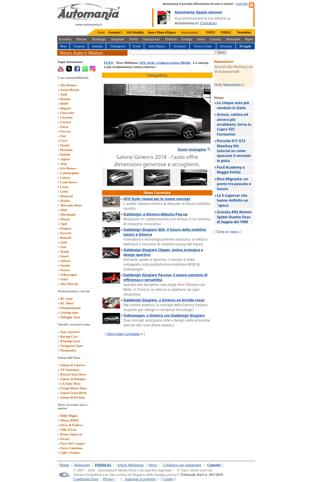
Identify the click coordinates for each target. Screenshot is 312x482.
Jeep (63, 164)
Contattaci (208, 23)
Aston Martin (69, 90)
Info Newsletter (228, 84)
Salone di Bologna (73, 379)
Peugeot (65, 228)
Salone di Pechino (72, 397)
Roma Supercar (71, 434)
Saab (63, 242)
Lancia (65, 177)
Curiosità (215, 39)
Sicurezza (226, 46)
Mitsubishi (67, 214)
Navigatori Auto (71, 346)
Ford (63, 140)
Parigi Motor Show (73, 388)
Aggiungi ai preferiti (139, 479)
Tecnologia (99, 39)
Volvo (64, 279)
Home (101, 32)
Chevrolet (67, 113)
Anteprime (117, 39)
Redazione (82, 465)
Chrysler (66, 117)
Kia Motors (68, 168)
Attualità (97, 46)
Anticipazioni (151, 39)
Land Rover (68, 182)
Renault (65, 237)
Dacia (64, 127)
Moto (63, 46)
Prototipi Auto (70, 341)
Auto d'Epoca (156, 46)
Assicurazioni (189, 32)
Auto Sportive (70, 332)
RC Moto (66, 303)
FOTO (108, 62)
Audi (63, 94)
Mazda (65, 200)
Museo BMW (69, 420)
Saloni (201, 39)
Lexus (64, 187)
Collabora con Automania (182, 465)
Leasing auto (69, 312)
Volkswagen (68, 274)
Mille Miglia (69, 416)
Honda (65, 145)
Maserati (66, 196)
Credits (168, 479)
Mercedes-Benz (71, 205)
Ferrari (65, 131)
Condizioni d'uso (86, 479)
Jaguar (65, 159)
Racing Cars (69, 336)
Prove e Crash (203, 46)
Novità (133, 39)
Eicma (64, 439)
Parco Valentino (71, 448)
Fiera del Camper (72, 443)
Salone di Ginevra (73, 365)
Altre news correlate (123, 333)
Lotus (64, 191)
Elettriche (171, 39)
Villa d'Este (68, 429)
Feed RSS (242, 4)
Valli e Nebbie (70, 452)
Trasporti (78, 46)
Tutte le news (227, 231)
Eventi (137, 46)
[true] (172, 52)
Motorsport (233, 39)
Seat (63, 247)
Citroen (65, 122)
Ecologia (186, 39)
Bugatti (65, 108)
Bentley (65, 99)
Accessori (180, 46)
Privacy (108, 479)
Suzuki (65, 265)
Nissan (65, 219)
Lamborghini (69, 173)
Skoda (64, 251)
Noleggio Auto (70, 317)
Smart (64, 256)
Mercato (82, 39)
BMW (64, 103)
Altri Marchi (69, 284)
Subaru (65, 261)
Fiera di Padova (71, 425)
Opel (63, 224)
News (152, 465)
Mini (63, 210)
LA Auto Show (70, 383)
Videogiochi (117, 46)
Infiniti (65, 154)
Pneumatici (68, 350)
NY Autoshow (70, 370)
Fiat (63, 136)
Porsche (65, 233)
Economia (65, 39)
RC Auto (66, 298)
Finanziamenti (70, 308)
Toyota (65, 270)
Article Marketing (130, 465)
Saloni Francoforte (73, 393)
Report (249, 39)
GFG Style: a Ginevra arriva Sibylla (164, 62)
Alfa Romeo (68, 85)
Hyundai (66, 150)
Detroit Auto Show (73, 374)
